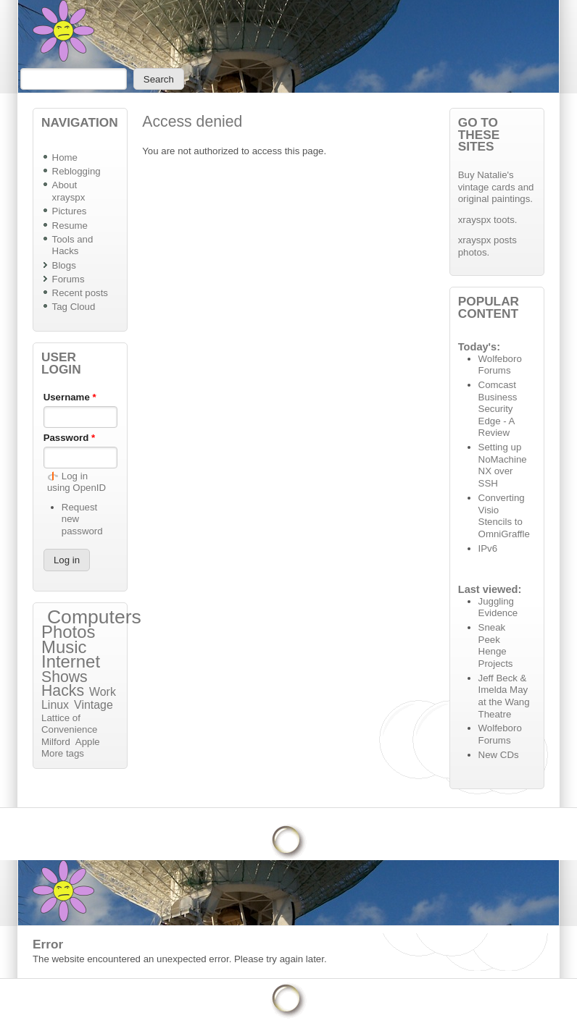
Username (69, 397)
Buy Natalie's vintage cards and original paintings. (496, 186)
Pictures (69, 211)
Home (65, 157)
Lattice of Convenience (69, 724)
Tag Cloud (74, 306)
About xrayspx (69, 191)
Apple (87, 741)
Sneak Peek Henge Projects (495, 645)
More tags (62, 753)
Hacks (62, 690)
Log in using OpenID (76, 482)
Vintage (93, 705)
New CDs (498, 754)
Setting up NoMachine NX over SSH (502, 465)
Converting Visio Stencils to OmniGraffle (504, 515)
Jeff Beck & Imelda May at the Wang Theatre (504, 696)
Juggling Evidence (498, 607)
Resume (70, 225)
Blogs (64, 265)
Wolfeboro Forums (500, 364)
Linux (55, 705)
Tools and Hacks (73, 245)
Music (63, 647)
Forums (68, 279)
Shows (64, 677)
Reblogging (76, 171)
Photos (68, 631)
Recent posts (80, 292)
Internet (70, 661)
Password (69, 437)
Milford (55, 741)
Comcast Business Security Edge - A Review (498, 408)
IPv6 (488, 548)
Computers (94, 617)
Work (102, 692)
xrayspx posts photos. (487, 246)
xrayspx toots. (488, 219)
